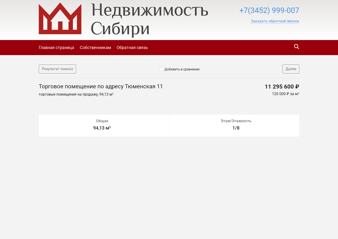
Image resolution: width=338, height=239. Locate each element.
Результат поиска (57, 69)
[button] (275, 21)
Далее (290, 69)
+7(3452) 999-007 (269, 10)
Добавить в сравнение (182, 69)
